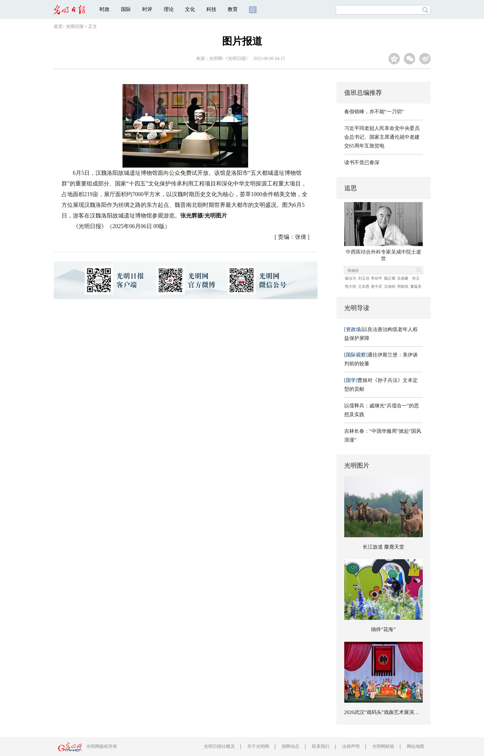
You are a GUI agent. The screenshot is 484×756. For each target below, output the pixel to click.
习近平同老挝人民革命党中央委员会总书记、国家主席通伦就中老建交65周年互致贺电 (382, 137)
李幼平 (376, 278)
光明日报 (75, 26)
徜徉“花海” (383, 629)
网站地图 (415, 746)
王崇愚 (363, 286)
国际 (126, 9)
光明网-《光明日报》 (229, 58)
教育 (233, 9)
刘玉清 (363, 278)
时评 (147, 9)
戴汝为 (350, 278)
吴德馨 (402, 278)
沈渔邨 (389, 286)
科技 (211, 9)
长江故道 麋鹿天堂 (383, 547)
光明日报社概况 (219, 746)
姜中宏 (376, 286)
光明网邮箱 (383, 746)
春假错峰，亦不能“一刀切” (374, 111)
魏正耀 (389, 278)
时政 (105, 9)
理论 (169, 9)
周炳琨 (402, 286)
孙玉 (416, 278)
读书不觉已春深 (361, 162)
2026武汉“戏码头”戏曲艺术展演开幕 (384, 712)
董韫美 (415, 286)
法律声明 (351, 746)
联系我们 (320, 746)
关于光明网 (258, 746)
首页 (58, 26)
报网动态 (290, 746)
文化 (190, 9)
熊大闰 (350, 286)
